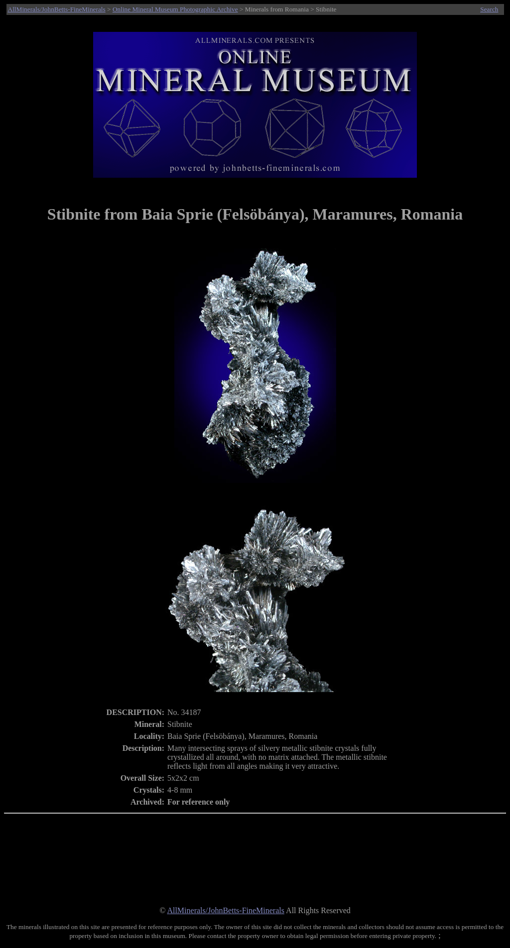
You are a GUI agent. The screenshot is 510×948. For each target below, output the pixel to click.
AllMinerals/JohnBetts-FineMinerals (57, 9)
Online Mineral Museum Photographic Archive (175, 9)
